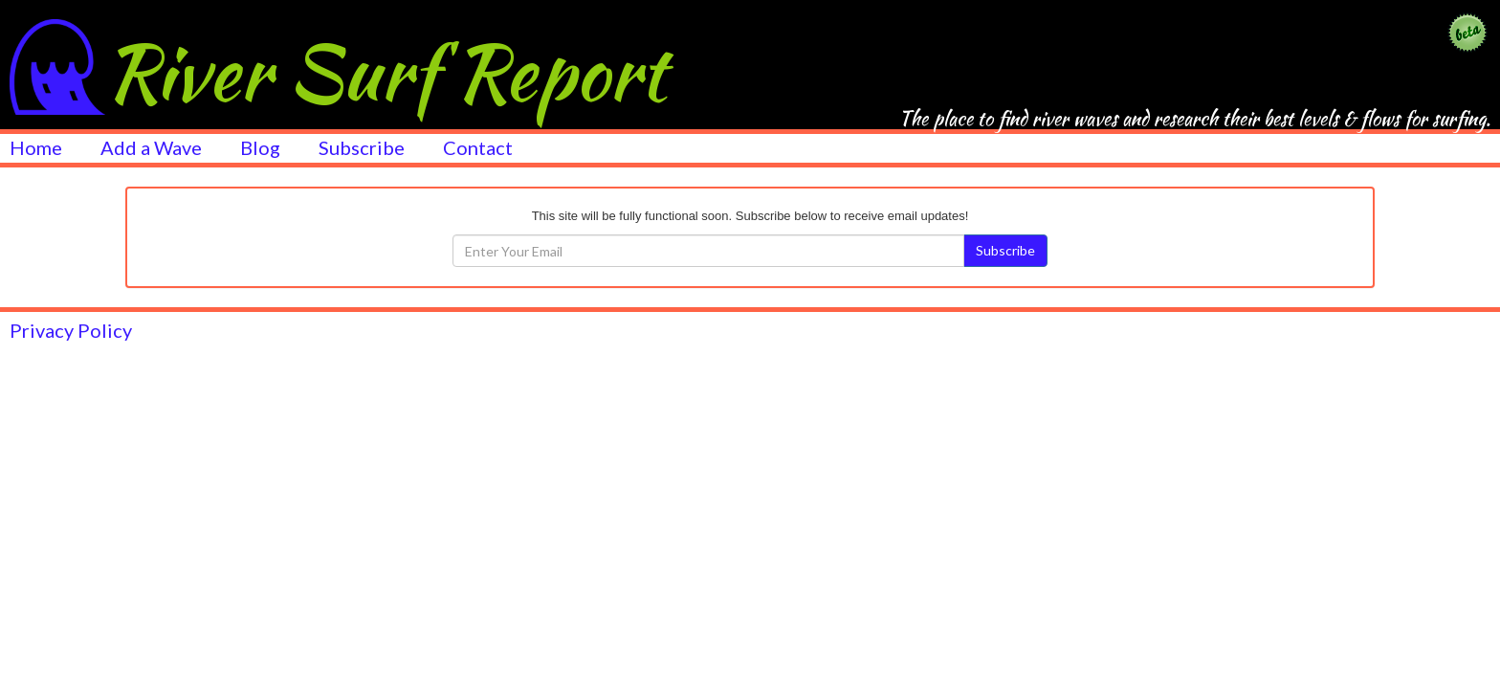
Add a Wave (151, 146)
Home (36, 146)
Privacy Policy (71, 330)
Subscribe (362, 146)
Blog (260, 146)
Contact (478, 146)
